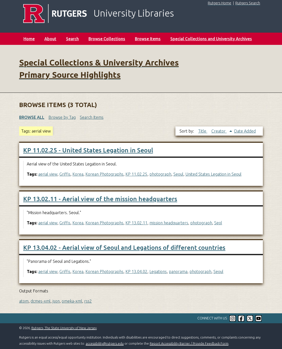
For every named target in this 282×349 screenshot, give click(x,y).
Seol (218, 223)
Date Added (245, 131)
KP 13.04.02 (136, 271)
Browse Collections (106, 38)
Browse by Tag (62, 117)
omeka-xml (72, 301)
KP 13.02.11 (136, 223)
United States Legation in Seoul (213, 174)
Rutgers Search (247, 3)
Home (29, 38)
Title (202, 131)
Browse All (31, 117)
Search (72, 38)
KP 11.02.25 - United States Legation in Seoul (88, 150)
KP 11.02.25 (136, 174)
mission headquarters (168, 223)
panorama (178, 271)
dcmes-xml (40, 301)
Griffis (64, 174)
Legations (158, 271)
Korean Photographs (104, 174)
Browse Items (148, 38)
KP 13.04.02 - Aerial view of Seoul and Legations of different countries (124, 247)
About (50, 38)
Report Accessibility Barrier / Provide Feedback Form (189, 343)
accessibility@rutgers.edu (105, 343)
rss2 (88, 301)
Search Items (92, 117)
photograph (160, 174)
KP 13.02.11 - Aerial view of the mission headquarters (100, 199)
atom (24, 301)
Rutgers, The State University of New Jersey (64, 328)
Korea (77, 174)
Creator (219, 131)
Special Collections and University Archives (211, 38)
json (56, 301)
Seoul (178, 174)
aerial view (47, 174)
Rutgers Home (219, 3)
